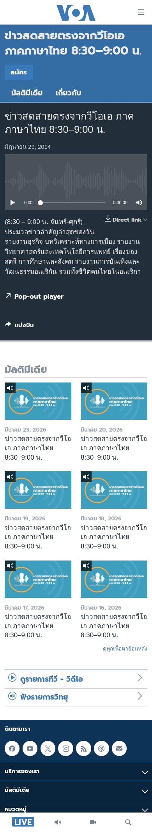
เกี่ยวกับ (68, 93)
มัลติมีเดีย (26, 93)
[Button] (19, 326)
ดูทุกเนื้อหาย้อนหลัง (125, 648)
